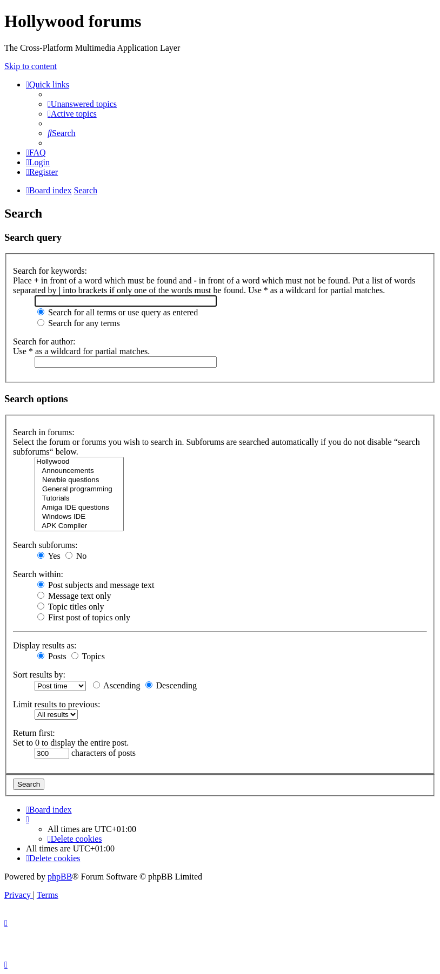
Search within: (38, 574)
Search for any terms (78, 323)
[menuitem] (82, 104)
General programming (79, 489)
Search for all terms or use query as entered (117, 312)
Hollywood (79, 461)
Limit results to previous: (56, 704)
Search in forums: (44, 432)
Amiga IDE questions (79, 507)
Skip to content (30, 66)
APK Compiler (79, 526)
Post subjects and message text (95, 585)
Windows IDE (79, 517)
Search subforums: (45, 545)
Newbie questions (79, 480)
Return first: (34, 733)
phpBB (60, 876)
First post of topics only (83, 617)
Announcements (79, 471)
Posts (51, 656)
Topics (88, 656)
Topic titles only (70, 606)
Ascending (117, 685)
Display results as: (44, 645)
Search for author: (44, 341)
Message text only (74, 595)
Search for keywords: (50, 270)
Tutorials (79, 498)
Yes (49, 555)
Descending (171, 685)
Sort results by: (39, 674)
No (76, 555)
